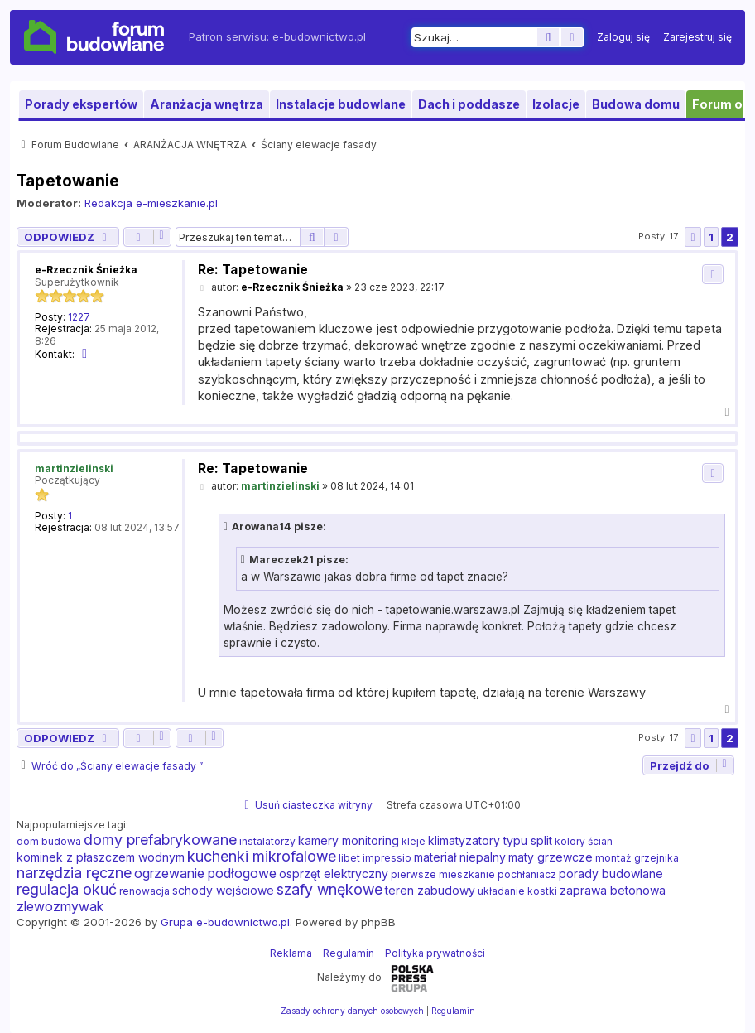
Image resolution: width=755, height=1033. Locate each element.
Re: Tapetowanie (253, 270)
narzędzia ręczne (74, 873)
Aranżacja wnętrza (206, 104)
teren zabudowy (430, 890)
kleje (414, 841)
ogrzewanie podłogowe (205, 873)
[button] (693, 237)
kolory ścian (584, 841)
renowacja (144, 891)
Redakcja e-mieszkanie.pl (151, 203)
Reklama (291, 953)
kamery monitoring (348, 840)
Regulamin (348, 953)
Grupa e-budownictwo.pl (225, 922)
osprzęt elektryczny (333, 873)
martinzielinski (74, 468)
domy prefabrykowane (160, 840)
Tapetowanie (68, 180)
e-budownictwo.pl (319, 36)
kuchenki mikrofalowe (261, 856)
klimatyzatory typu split (490, 840)
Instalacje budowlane (341, 104)
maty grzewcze (550, 857)
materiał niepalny (460, 857)
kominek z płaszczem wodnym (101, 857)
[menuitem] (623, 37)
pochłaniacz (527, 874)
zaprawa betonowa (613, 890)
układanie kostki (517, 891)
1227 (79, 317)
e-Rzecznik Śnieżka (86, 269)
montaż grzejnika (637, 858)
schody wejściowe (223, 890)
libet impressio (375, 858)
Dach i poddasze (469, 104)
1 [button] (711, 237)
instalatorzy (267, 841)
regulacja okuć (67, 889)
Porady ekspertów (81, 104)
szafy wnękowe (329, 889)
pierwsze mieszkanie (443, 874)
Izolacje (555, 104)
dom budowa (49, 841)
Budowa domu (636, 104)
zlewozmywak (60, 906)
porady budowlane (611, 873)
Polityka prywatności (435, 953)
